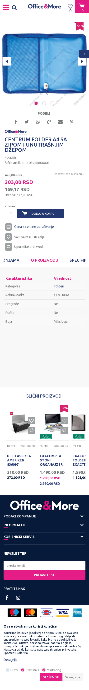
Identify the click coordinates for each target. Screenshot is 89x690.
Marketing (54, 670)
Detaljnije (11, 660)
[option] (44, 64)
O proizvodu (44, 260)
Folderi (11, 157)
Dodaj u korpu (43, 213)
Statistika (32, 670)
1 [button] (36, 104)
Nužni (14, 670)
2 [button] (45, 104)
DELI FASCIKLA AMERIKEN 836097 (19, 460)
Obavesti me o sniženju (68, 173)
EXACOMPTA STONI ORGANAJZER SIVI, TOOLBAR (52, 462)
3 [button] (53, 104)
